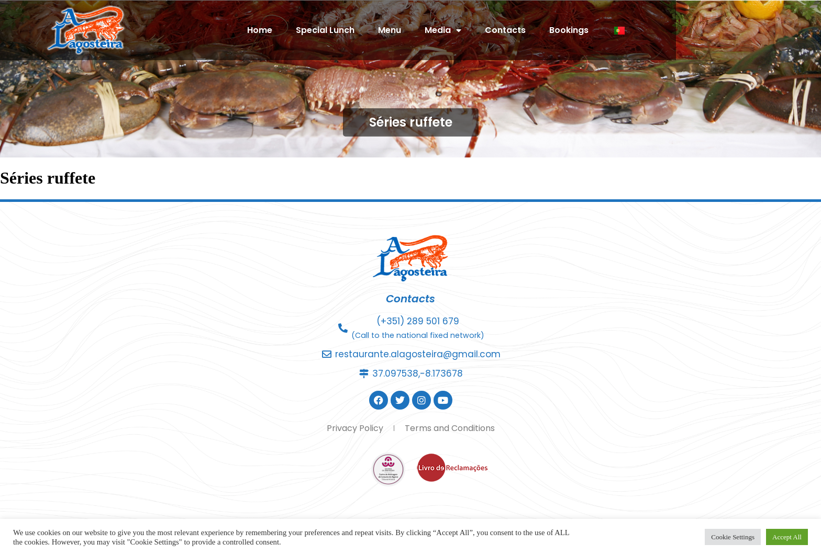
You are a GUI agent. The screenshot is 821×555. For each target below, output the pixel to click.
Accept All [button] (787, 537)
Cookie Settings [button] (733, 537)
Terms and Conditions (450, 428)
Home (332, 30)
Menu (462, 30)
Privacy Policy (355, 428)
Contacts (578, 30)
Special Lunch (398, 30)
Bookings (641, 30)
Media (515, 30)
